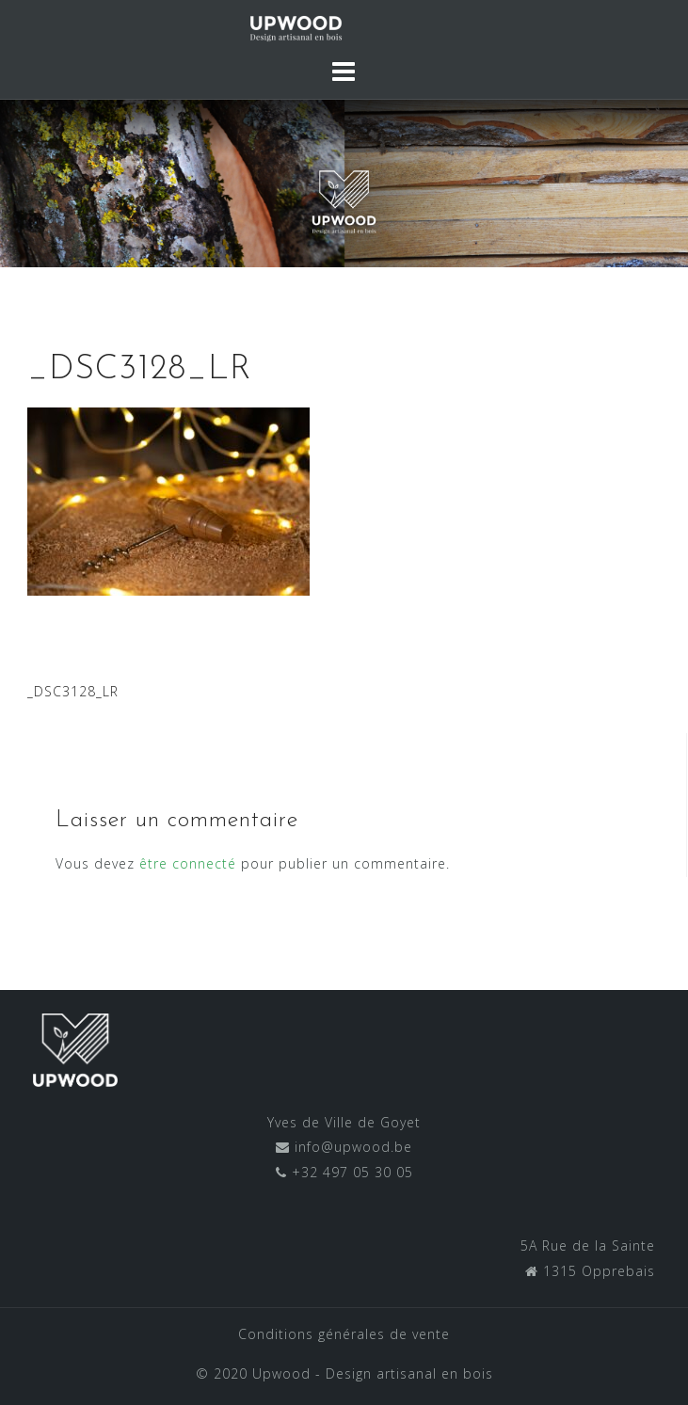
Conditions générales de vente (344, 1334)
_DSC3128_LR (73, 691)
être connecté (187, 863)
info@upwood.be (351, 1147)
